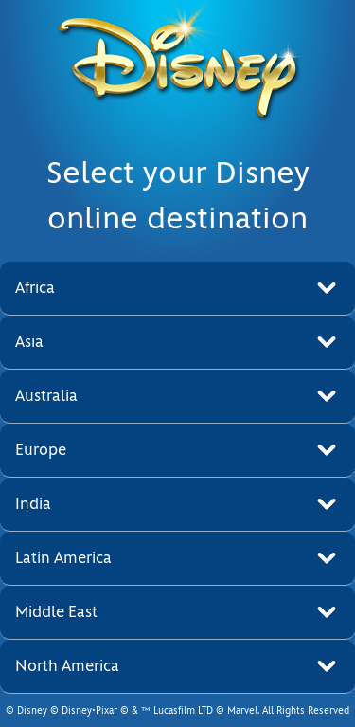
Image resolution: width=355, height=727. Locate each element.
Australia (46, 396)
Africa (35, 288)
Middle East (56, 612)
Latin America (63, 558)
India (33, 504)
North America (67, 666)
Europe (40, 450)
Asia (29, 342)
